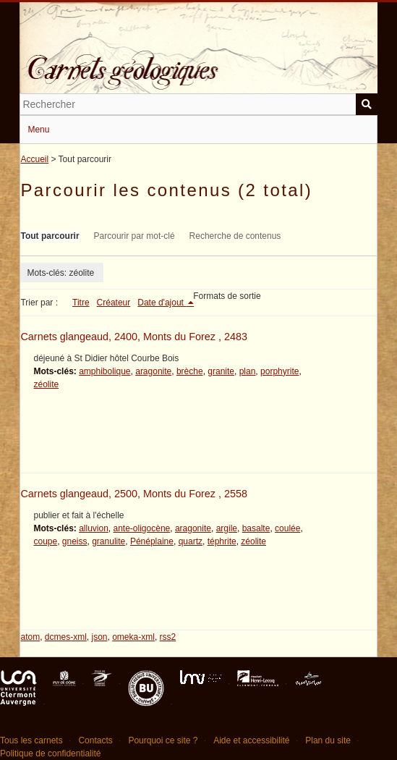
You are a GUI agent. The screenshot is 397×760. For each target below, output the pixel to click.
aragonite (153, 371)
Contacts (95, 740)
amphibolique (104, 371)
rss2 (168, 637)
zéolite (46, 384)
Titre (81, 302)
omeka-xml (133, 637)
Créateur (114, 302)
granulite (108, 541)
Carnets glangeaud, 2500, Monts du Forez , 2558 (133, 493)
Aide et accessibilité (251, 740)
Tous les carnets (31, 740)
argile (226, 528)
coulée (287, 528)
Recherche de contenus (235, 236)
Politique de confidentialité (50, 753)
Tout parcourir (49, 236)
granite (221, 371)
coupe (45, 541)
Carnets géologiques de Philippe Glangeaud (198, 60)
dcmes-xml (66, 637)
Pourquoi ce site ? (162, 740)
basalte (256, 528)
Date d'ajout (161, 302)
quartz (190, 541)
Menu (38, 129)
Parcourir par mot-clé (134, 236)
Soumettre (366, 104)
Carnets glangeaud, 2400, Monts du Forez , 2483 (133, 336)
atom (30, 637)
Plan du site (328, 740)
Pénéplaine (152, 541)
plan (247, 371)
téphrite (222, 541)
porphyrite (279, 371)
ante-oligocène (142, 528)
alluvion (93, 528)
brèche (189, 371)
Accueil (34, 159)
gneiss (74, 541)
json (100, 637)
